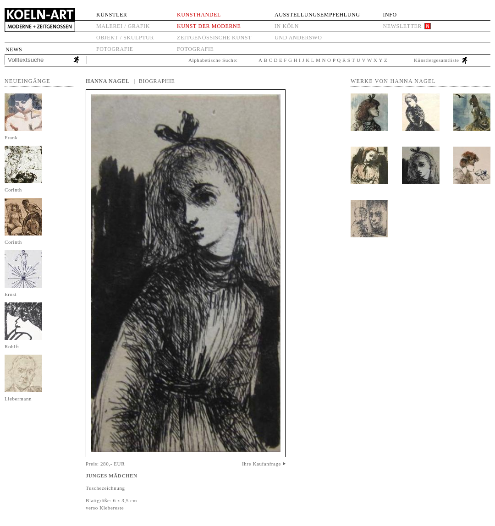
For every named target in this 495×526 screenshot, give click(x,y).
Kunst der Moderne (209, 26)
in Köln (287, 26)
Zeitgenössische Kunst (214, 37)
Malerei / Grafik (123, 26)
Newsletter (402, 26)
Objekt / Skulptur (125, 37)
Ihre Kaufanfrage (261, 463)
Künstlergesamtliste (436, 60)
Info (389, 14)
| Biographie (154, 81)
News (14, 49)
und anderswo (298, 37)
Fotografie (114, 49)
